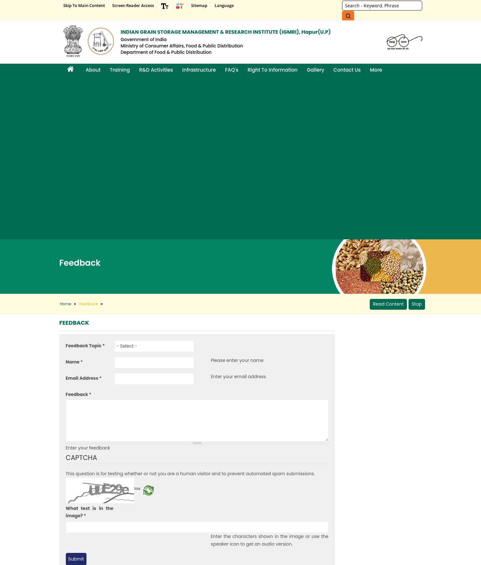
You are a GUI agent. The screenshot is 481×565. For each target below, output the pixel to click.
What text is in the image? (89, 350)
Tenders (132, 509)
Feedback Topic (85, 183)
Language (224, 5)
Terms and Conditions (83, 500)
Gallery (315, 70)
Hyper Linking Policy (81, 525)
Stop (417, 141)
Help (68, 484)
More (376, 70)
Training (120, 70)
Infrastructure (199, 70)
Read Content (388, 141)
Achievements (76, 509)
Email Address (84, 216)
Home (66, 141)
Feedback (79, 232)
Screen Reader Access (133, 5)
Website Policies (78, 533)
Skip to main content (84, 5)
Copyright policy (78, 517)
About (93, 70)
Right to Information (273, 70)
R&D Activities (156, 70)
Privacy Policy (76, 492)
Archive (131, 500)
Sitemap (199, 5)
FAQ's (231, 70)
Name (74, 200)
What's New (135, 492)
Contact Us (347, 70)
